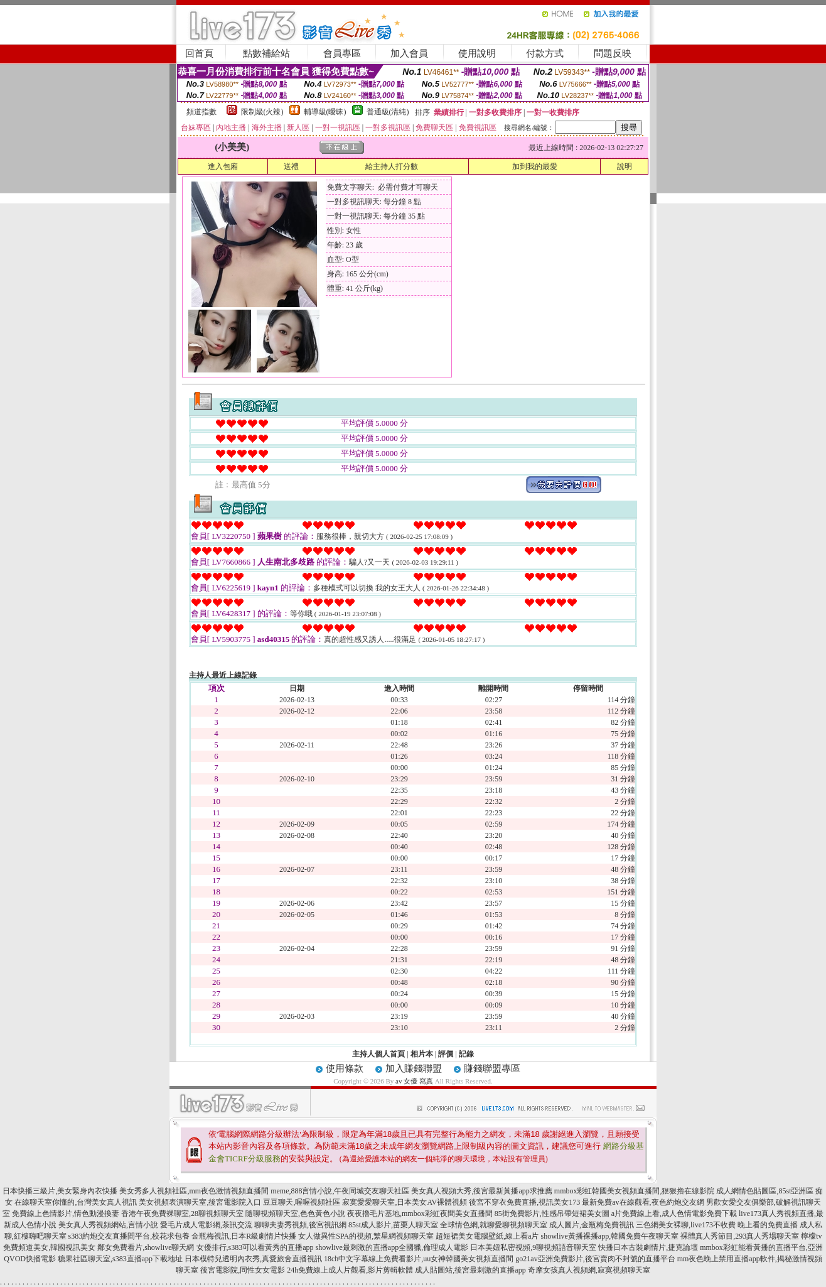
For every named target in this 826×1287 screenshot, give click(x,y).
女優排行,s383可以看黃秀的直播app (255, 1247)
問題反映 (612, 53)
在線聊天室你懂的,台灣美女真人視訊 (75, 1202)
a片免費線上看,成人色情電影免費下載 (674, 1213)
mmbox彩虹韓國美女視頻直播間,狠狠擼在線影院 (634, 1191)
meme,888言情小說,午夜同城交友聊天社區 (340, 1191)
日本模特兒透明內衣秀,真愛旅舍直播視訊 (253, 1258)
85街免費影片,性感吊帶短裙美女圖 (552, 1213)
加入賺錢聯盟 (413, 1068)
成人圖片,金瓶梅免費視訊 (591, 1224)
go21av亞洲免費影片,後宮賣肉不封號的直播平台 (595, 1258)
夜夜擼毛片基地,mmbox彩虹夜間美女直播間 (420, 1213)
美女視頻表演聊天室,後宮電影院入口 (200, 1202)
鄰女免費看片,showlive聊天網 (145, 1247)
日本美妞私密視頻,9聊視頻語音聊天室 (533, 1247)
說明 (624, 166)
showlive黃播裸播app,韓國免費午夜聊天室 (609, 1236)
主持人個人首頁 (378, 1054)
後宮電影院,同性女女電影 (242, 1270)
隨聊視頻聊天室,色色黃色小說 (295, 1213)
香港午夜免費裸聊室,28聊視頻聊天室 (182, 1213)
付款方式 (545, 53)
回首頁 (199, 53)
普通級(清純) (388, 111)
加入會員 (409, 53)
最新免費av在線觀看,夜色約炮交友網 (643, 1202)
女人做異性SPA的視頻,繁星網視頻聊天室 (366, 1236)
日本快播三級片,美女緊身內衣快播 (60, 1191)
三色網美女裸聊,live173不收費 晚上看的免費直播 (717, 1224)
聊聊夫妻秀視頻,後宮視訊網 (300, 1224)
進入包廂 (223, 166)
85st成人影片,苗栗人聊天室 (393, 1224)
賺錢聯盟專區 (492, 1068)
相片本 (421, 1054)
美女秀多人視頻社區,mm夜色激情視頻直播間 (194, 1191)
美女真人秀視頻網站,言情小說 (108, 1224)
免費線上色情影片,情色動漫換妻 (65, 1213)
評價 (445, 1054)
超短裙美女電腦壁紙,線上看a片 (487, 1236)
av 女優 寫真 (414, 1081)
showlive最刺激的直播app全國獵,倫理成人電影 (392, 1247)
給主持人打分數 (391, 166)
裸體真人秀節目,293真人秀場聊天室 (739, 1236)
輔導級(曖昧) (325, 111)
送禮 (291, 166)
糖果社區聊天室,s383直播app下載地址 (120, 1258)
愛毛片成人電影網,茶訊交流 (206, 1224)
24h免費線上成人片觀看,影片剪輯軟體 (350, 1270)
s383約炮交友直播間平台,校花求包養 (129, 1236)
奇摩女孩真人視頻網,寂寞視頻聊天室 (589, 1270)
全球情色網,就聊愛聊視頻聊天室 (493, 1224)
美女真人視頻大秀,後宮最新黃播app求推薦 (481, 1191)
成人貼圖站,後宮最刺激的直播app (470, 1270)
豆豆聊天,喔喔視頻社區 (301, 1202)
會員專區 (342, 53)
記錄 (466, 1054)
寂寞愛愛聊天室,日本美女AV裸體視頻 (404, 1202)
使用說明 (477, 53)
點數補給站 (266, 53)
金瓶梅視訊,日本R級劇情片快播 (243, 1236)
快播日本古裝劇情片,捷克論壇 (648, 1247)
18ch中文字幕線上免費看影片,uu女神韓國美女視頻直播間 (419, 1258)
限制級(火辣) (262, 111)
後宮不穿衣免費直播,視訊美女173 (524, 1202)
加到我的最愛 (534, 166)
